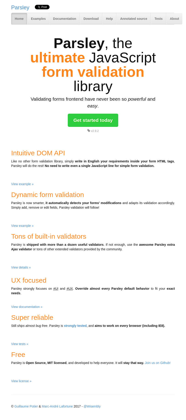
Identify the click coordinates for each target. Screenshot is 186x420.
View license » (21, 381)
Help (109, 18)
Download (91, 18)
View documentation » (27, 307)
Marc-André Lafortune (57, 406)
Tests (158, 18)
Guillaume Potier (26, 406)
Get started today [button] (93, 120)
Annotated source (133, 18)
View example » (22, 184)
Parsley (20, 7)
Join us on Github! (158, 363)
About (174, 18)
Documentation (64, 18)
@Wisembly (92, 406)
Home (19, 18)
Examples (38, 18)
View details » (21, 267)
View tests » (19, 344)
